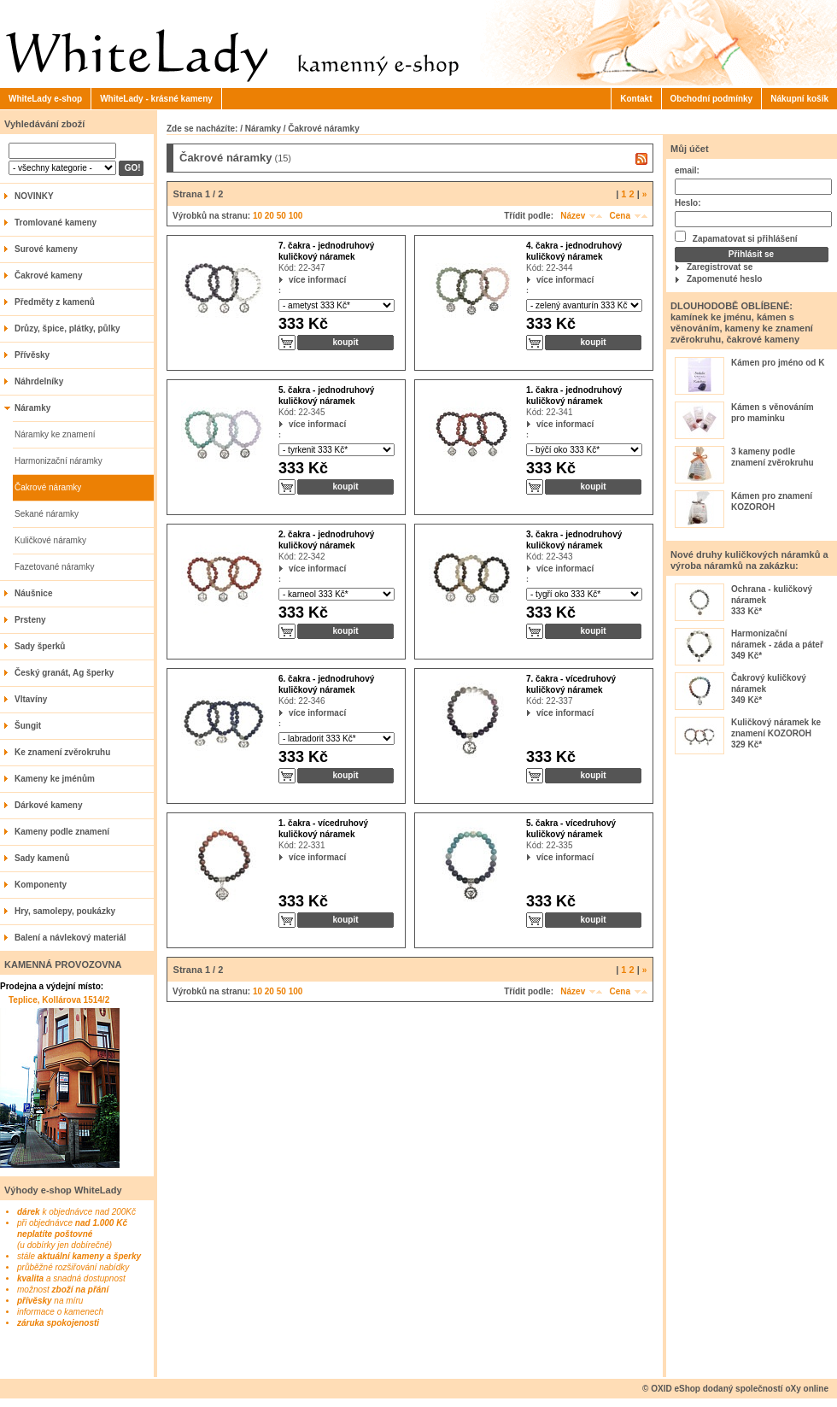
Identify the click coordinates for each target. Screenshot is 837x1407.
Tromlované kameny (56, 222)
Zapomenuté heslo (724, 279)
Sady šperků (40, 646)
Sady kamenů (42, 858)
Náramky (32, 408)
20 (269, 215)
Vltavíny (31, 699)
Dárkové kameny (49, 805)
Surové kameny (46, 249)
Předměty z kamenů (55, 302)
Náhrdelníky (39, 381)
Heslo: (688, 203)
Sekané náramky (47, 514)
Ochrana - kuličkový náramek (771, 594)
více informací (289, 279)
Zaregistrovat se (719, 267)
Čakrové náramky (48, 487)
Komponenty (41, 884)
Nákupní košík (799, 98)
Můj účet (689, 149)
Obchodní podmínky (711, 98)
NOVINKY (34, 196)
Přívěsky (32, 355)
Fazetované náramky (54, 567)
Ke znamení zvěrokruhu (62, 752)
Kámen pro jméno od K (777, 362)
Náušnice (33, 593)
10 (257, 215)
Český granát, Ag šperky (64, 672)
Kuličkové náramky (50, 540)
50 (281, 215)
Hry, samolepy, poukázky (65, 911)
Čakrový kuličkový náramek (768, 683)
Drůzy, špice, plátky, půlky (67, 328)
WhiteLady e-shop (45, 98)
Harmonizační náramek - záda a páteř (777, 639)
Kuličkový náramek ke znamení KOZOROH (776, 728)
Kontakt (636, 98)
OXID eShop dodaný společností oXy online (739, 1388)
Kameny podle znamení (62, 831)
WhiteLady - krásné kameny (156, 98)
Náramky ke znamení (55, 434)
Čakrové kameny (49, 275)
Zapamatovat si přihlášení (736, 237)
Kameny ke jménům (55, 778)
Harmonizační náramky (58, 461)
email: (687, 170)
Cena (620, 215)
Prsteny (30, 619)
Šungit (28, 725)
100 (296, 215)
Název (572, 215)
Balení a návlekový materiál (70, 937)
